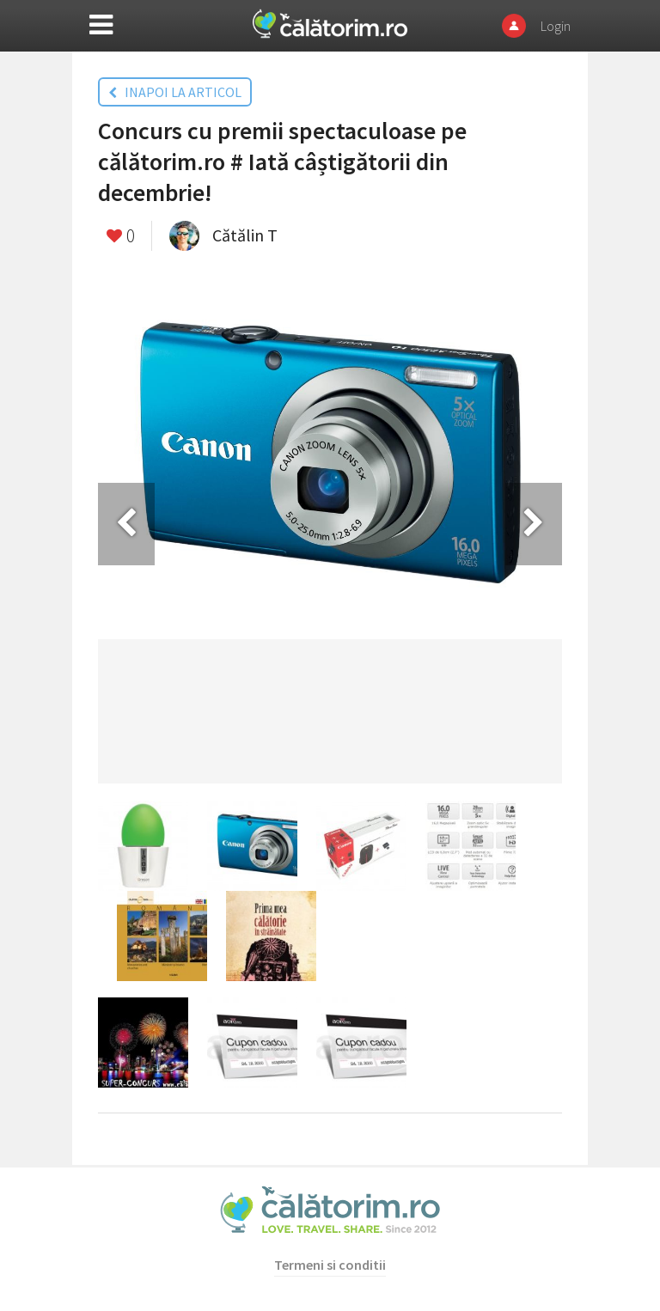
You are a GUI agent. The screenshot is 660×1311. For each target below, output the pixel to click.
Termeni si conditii (330, 1264)
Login (556, 25)
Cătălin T (245, 235)
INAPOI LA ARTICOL (174, 92)
